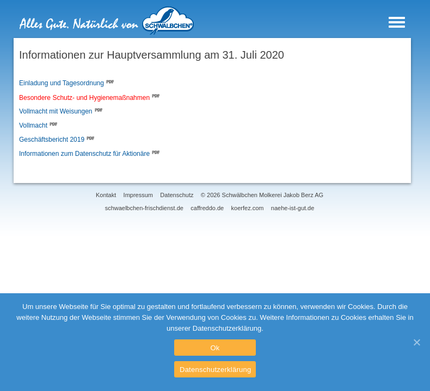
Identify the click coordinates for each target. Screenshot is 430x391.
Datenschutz (176, 195)
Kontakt (106, 195)
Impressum (138, 195)
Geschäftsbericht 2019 (51, 140)
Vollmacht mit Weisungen (56, 112)
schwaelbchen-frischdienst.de (144, 208)
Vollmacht (33, 126)
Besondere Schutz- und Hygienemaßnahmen (84, 98)
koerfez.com (247, 208)
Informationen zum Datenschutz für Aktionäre (84, 154)
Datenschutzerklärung (215, 369)
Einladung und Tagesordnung (61, 83)
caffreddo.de (207, 208)
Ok (214, 348)
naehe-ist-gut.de (293, 208)
